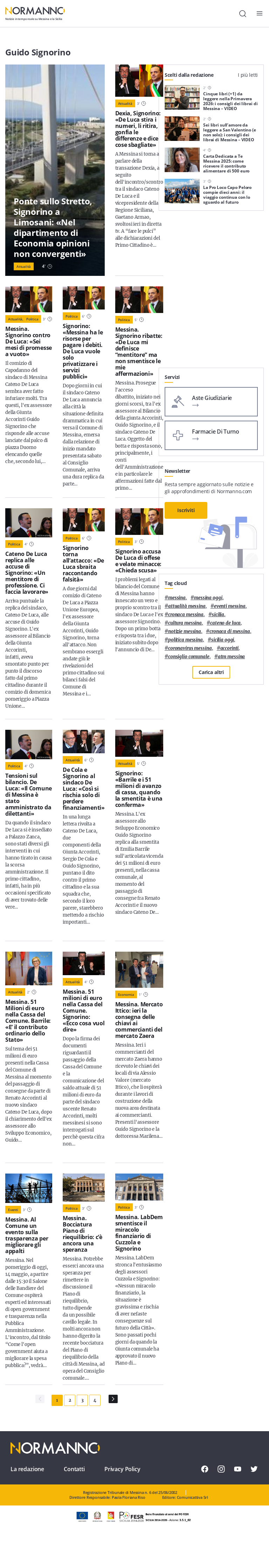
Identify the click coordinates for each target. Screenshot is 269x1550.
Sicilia (218, 615)
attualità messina (187, 606)
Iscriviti (186, 510)
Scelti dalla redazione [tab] (189, 75)
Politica (32, 319)
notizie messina (184, 631)
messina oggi (208, 598)
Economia (126, 994)
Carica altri (211, 672)
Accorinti (229, 648)
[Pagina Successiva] (113, 1399)
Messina (177, 598)
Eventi (13, 1209)
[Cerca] (243, 13)
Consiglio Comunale (188, 657)
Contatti (74, 1469)
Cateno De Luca (225, 623)
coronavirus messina (190, 648)
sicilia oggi (222, 640)
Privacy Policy (122, 1469)
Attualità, (15, 319)
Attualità (23, 266)
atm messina (231, 657)
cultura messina (185, 623)
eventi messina (230, 606)
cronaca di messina (229, 631)
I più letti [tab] (248, 75)
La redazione (27, 1469)
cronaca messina (186, 615)
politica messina (185, 640)
